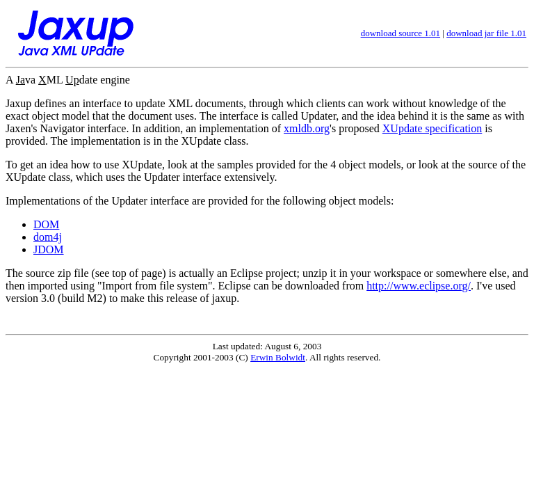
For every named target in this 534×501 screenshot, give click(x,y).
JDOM (48, 249)
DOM (46, 224)
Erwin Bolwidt (277, 357)
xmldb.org (307, 128)
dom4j (47, 237)
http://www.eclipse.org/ (418, 286)
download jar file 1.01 (486, 33)
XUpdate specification (432, 128)
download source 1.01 (400, 33)
